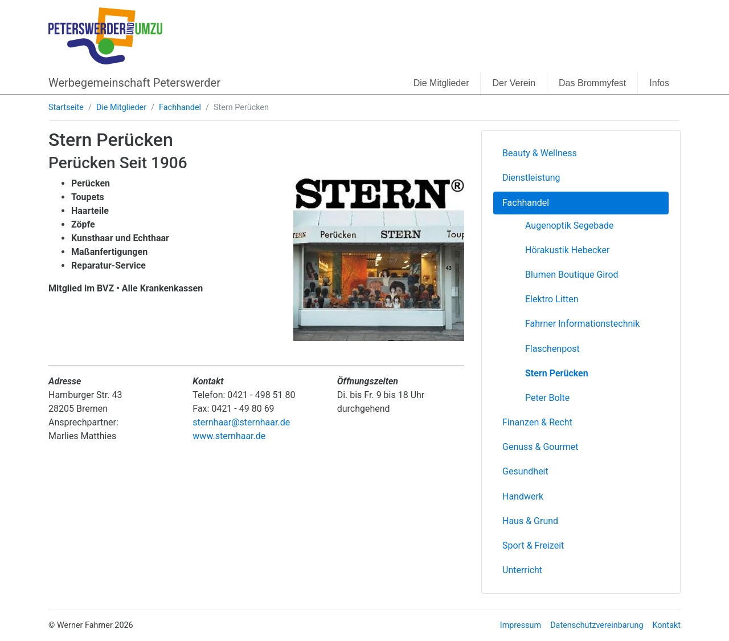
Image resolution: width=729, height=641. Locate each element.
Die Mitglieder (441, 83)
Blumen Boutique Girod (572, 274)
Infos (659, 83)
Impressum (520, 625)
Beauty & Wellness (539, 153)
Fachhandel (180, 107)
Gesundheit (525, 471)
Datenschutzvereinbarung (596, 625)
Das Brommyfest (592, 83)
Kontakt (666, 625)
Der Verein (513, 83)
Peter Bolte (547, 397)
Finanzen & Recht (537, 422)
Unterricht (522, 570)
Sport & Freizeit (533, 545)
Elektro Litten (551, 299)
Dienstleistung (531, 177)
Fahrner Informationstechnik (582, 323)
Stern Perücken (556, 373)
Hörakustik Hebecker (567, 250)
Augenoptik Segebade (569, 225)
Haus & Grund (530, 521)
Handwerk (522, 496)
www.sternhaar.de (229, 436)
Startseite (66, 107)
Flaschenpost (552, 348)
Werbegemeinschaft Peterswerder (134, 83)
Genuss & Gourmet (540, 446)
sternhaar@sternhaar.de (241, 422)
